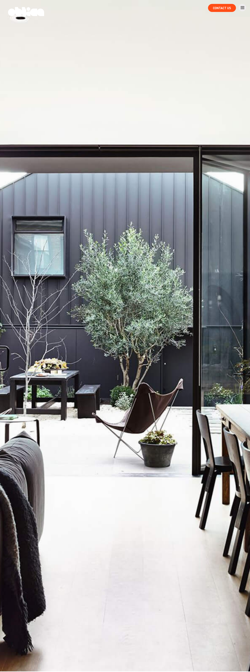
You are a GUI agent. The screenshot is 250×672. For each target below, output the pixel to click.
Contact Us (222, 8)
